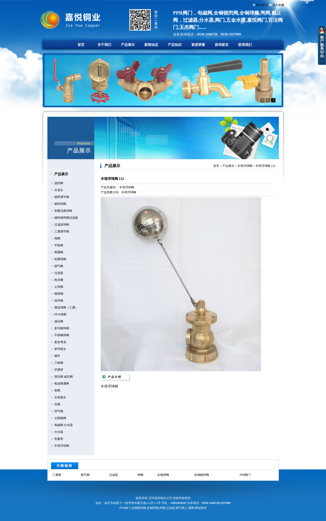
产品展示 (128, 45)
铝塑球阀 (60, 259)
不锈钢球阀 (61, 335)
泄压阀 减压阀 (63, 376)
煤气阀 (58, 266)
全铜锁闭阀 (201, 475)
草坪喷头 (60, 349)
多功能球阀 (61, 328)
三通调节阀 (61, 231)
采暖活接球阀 (63, 210)
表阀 (57, 390)
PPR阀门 (245, 475)
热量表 (58, 439)
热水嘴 (58, 280)
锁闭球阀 (60, 204)
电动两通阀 (61, 383)
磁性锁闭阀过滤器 (66, 217)
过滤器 (58, 273)
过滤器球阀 (61, 224)
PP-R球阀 (60, 314)
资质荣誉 (198, 45)
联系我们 (245, 45)
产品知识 (175, 45)
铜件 (57, 356)
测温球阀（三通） (66, 307)
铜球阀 (58, 293)
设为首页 (262, 5)
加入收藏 (278, 5)
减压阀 (58, 321)
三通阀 (56, 475)
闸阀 (57, 238)
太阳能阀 (60, 418)
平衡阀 (58, 245)
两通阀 (58, 252)
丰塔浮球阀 (61, 445)
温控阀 (58, 183)
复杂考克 (60, 342)
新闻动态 (151, 45)
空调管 (58, 369)
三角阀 (58, 363)
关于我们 (104, 45)
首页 (80, 45)
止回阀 (58, 287)
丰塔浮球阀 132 (265, 166)
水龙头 (58, 190)
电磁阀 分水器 (63, 425)
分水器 (58, 432)
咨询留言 (222, 45)
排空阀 (58, 300)
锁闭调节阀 (61, 197)
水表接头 (60, 397)
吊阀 (57, 404)
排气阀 (58, 411)
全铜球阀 (163, 475)
